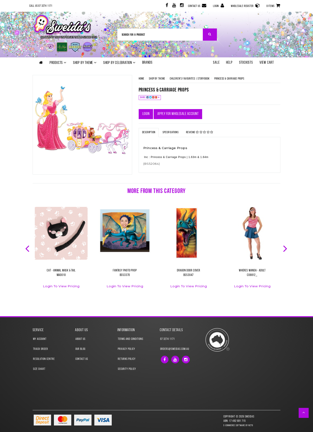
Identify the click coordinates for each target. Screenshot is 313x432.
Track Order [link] (40, 349)
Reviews (199, 132)
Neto (250, 425)
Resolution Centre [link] (44, 359)
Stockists (246, 63)
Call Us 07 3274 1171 (40, 6)
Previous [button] (28, 248)
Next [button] (285, 248)
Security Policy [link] (127, 369)
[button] (304, 413)
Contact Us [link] (81, 359)
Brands (147, 63)
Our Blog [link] (80, 349)
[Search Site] (210, 34)
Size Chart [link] (39, 369)
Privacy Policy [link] (126, 349)
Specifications (170, 132)
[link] (166, 6)
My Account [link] (40, 339)
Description (148, 132)
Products (58, 63)
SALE (216, 63)
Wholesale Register (245, 5)
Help (229, 63)
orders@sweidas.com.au (174, 349)
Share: (150, 97)
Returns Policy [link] (127, 359)
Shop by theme (85, 63)
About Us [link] (80, 339)
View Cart (267, 63)
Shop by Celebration (119, 63)
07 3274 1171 (167, 339)
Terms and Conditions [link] (130, 339)
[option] (61, 250)
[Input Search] (160, 34)
